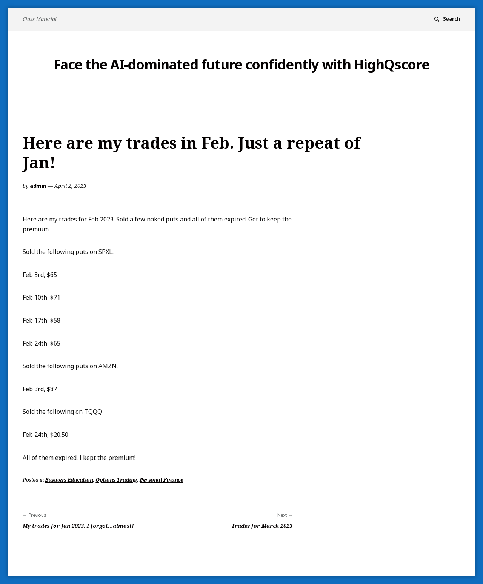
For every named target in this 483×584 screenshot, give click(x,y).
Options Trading (116, 479)
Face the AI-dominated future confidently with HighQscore (241, 64)
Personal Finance (161, 479)
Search (451, 18)
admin (38, 185)
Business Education (69, 479)
